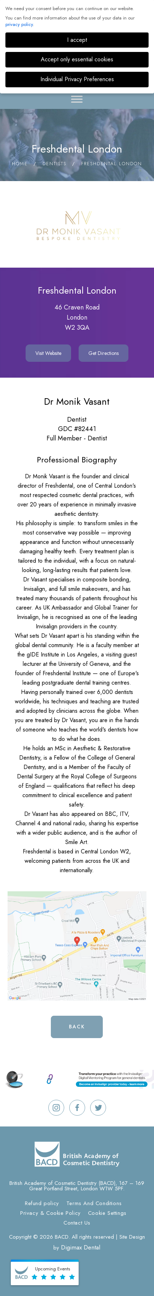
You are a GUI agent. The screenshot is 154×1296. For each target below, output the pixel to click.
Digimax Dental (80, 1247)
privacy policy (19, 24)
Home (20, 163)
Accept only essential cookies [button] (77, 59)
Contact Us (77, 1223)
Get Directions (103, 353)
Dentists (54, 163)
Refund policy (42, 1203)
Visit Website (48, 353)
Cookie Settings (107, 1213)
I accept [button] (77, 40)
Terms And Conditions (94, 1203)
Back (77, 1026)
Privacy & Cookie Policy (50, 1213)
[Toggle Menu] (77, 99)
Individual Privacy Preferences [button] (77, 79)
